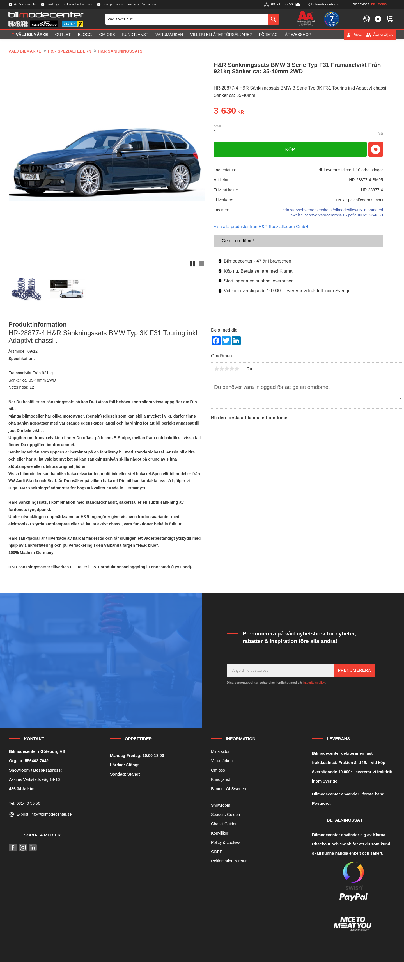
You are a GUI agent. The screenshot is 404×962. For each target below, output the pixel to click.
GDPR (217, 851)
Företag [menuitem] (268, 34)
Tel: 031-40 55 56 (24, 803)
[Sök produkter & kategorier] (186, 19)
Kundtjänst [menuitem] (135, 34)
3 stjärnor (226, 368)
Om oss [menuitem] (107, 34)
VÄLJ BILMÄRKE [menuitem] (32, 34)
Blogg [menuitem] (85, 34)
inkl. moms (379, 4)
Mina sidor (220, 751)
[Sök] (273, 19)
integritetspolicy (314, 682)
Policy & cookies (225, 842)
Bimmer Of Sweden (228, 789)
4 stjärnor (231, 368)
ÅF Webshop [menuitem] (298, 34)
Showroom (220, 805)
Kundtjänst (220, 779)
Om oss (218, 770)
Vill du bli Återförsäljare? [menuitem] (221, 34)
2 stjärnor (221, 368)
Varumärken (222, 760)
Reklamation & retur (229, 861)
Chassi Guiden (224, 824)
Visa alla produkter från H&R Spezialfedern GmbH (261, 226)
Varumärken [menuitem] (169, 34)
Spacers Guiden (225, 814)
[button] (378, 19)
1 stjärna (216, 368)
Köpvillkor (219, 833)
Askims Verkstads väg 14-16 (34, 779)
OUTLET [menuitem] (63, 34)
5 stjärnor (236, 368)
